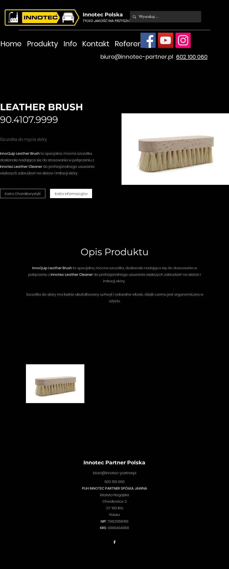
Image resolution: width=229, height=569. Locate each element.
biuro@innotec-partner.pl (136, 57)
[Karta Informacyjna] (71, 193)
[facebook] (114, 542)
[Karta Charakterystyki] (22, 193)
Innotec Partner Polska (114, 462)
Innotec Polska (103, 14)
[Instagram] (183, 40)
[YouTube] (165, 40)
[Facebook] (148, 40)
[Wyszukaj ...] (165, 16)
